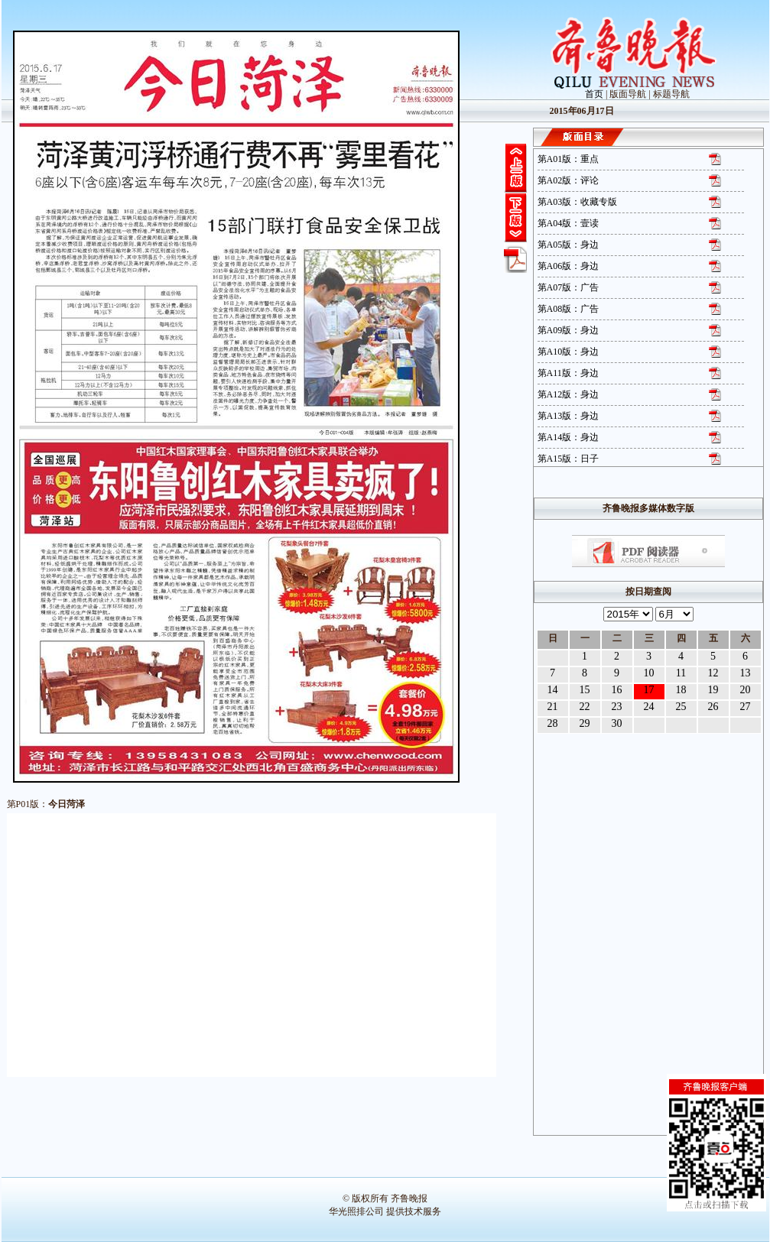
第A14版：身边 (568, 437)
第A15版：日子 (568, 458)
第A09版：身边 (568, 330)
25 (681, 706)
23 (617, 706)
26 (713, 706)
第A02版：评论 (568, 180)
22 (585, 706)
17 (649, 690)
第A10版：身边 (568, 351)
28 (552, 723)
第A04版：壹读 (568, 223)
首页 (594, 94)
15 (585, 690)
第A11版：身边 (568, 373)
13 (745, 673)
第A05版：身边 (568, 244)
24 (649, 706)
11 (681, 673)
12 (713, 673)
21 (552, 706)
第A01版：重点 (568, 159)
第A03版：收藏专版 (578, 201)
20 (745, 690)
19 (713, 690)
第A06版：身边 (568, 266)
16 (617, 690)
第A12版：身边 (568, 394)
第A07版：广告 (568, 287)
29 (585, 723)
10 (649, 673)
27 (745, 706)
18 (681, 690)
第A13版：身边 (568, 415)
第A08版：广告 (568, 308)
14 (552, 690)
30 (617, 723)
